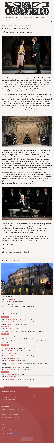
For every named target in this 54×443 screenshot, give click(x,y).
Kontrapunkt (17, 417)
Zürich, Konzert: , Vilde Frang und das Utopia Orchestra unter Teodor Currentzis (24, 364)
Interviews (20, 409)
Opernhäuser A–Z (7, 412)
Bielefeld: (10, 353)
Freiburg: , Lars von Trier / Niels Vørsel (15, 324)
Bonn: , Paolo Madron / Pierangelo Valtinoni (20, 322)
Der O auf (8, 433)
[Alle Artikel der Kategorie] (27, 279)
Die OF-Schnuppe (7, 417)
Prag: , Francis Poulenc (15, 374)
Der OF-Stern (15, 414)
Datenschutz (13, 430)
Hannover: (10, 376)
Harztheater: (11, 358)
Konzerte (13, 409)
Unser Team (5, 427)
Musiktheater (15, 26)
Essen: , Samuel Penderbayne (16, 369)
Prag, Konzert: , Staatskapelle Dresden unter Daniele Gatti (22, 331)
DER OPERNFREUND (8, 392)
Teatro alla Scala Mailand (27, 26)
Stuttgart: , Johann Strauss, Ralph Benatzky (16, 336)
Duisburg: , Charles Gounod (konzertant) (19, 351)
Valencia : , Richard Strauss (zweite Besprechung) (17, 338)
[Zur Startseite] (27, 9)
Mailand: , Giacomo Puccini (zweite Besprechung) (18, 356)
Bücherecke (17, 412)
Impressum (5, 430)
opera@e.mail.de (12, 399)
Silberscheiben (6, 414)
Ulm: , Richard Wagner (17, 319)
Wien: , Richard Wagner (14, 329)
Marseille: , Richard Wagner (14, 361)
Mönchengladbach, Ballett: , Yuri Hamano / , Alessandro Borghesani (24, 341)
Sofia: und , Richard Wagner (18, 379)
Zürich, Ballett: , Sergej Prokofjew (16, 367)
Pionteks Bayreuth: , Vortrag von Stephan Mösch (24, 347)
